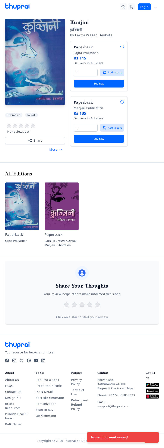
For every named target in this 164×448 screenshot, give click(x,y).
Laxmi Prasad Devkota (94, 35)
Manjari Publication (88, 108)
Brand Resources (13, 406)
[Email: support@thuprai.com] (118, 404)
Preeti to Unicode (49, 386)
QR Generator (46, 416)
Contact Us (13, 392)
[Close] (153, 437)
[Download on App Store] (152, 391)
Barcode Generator (50, 398)
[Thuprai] (17, 6)
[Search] (123, 6)
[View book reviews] (35, 128)
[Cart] (131, 6)
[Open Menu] (155, 6)
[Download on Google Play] (152, 385)
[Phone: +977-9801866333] (118, 395)
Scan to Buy (44, 410)
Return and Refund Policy (79, 404)
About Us (12, 380)
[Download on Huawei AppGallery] (152, 397)
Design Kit (13, 398)
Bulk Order (13, 424)
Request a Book (47, 380)
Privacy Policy (76, 382)
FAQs (9, 386)
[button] (56, 149)
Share (35, 140)
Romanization (46, 404)
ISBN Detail (44, 392)
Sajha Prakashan (86, 53)
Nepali (31, 115)
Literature (13, 115)
